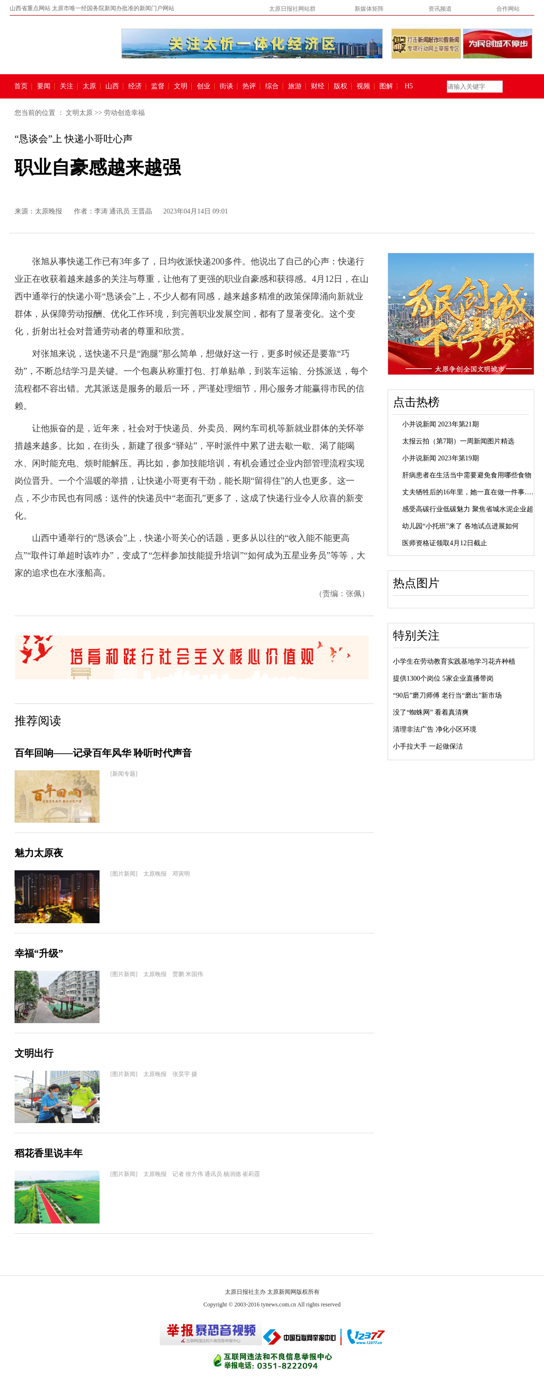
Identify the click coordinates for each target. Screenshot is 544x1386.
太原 (89, 86)
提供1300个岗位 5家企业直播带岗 (443, 678)
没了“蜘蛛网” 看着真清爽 (431, 712)
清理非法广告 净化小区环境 (434, 729)
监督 (158, 86)
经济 (135, 86)
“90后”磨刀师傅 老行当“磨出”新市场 (447, 695)
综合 (272, 86)
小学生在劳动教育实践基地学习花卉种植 (454, 661)
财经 (317, 86)
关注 (66, 86)
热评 (249, 86)
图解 (386, 86)
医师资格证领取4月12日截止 (444, 543)
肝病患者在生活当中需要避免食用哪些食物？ (470, 475)
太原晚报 (48, 211)
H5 (412, 86)
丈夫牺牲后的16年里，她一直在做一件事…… (470, 492)
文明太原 (79, 112)
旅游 (295, 86)
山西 (112, 86)
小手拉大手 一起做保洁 (428, 746)
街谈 (226, 86)
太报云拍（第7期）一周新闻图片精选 (458, 441)
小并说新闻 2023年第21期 (440, 424)
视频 (363, 86)
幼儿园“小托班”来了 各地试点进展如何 (460, 526)
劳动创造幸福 (124, 112)
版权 (340, 86)
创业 (203, 86)
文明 (180, 86)
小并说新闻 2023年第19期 (440, 458)
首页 (21, 86)
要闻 (44, 86)
